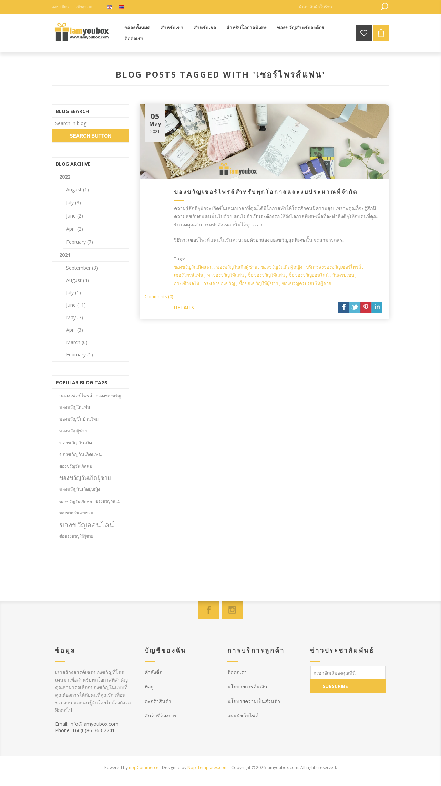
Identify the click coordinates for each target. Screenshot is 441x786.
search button (90, 136)
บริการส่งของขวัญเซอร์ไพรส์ (333, 267)
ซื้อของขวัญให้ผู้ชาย (258, 283)
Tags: (179, 258)
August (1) (77, 189)
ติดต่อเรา (237, 672)
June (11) (76, 305)
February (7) (79, 242)
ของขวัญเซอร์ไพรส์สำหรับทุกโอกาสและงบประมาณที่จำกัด (266, 191)
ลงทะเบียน (60, 6)
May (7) (74, 317)
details (184, 307)
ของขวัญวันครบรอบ (76, 512)
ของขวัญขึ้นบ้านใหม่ (79, 419)
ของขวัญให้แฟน (74, 407)
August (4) (77, 280)
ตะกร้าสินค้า (158, 701)
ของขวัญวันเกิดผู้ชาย (236, 267)
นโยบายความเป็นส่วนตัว (253, 701)
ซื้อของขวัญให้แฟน (266, 275)
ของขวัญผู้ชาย (73, 431)
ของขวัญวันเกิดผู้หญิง (281, 267)
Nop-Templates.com (207, 767)
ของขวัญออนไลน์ (86, 525)
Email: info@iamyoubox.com (87, 723)
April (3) (74, 329)
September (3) (82, 267)
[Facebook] (208, 610)
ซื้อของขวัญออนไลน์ (309, 275)
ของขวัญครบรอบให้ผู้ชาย (306, 283)
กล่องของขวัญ (108, 396)
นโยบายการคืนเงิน (247, 686)
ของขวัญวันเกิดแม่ (75, 466)
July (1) (73, 292)
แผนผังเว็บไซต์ (242, 715)
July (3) (73, 202)
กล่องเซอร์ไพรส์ (75, 395)
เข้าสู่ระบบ (84, 6)
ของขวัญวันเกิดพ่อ (75, 501)
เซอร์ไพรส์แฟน (188, 275)
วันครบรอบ (343, 275)
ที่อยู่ (149, 686)
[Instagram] (232, 610)
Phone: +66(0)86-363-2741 (85, 730)
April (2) (74, 228)
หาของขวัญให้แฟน (225, 275)
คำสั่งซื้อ (153, 672)
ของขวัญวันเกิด (75, 442)
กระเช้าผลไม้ (186, 283)
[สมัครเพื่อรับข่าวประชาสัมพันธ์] (348, 672)
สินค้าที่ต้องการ (161, 715)
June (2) (74, 215)
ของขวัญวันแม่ (107, 501)
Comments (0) (159, 296)
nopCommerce (143, 767)
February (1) (79, 354)
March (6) (77, 342)
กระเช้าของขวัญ (219, 283)
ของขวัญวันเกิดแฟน (193, 267)
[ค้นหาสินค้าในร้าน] (337, 7)
